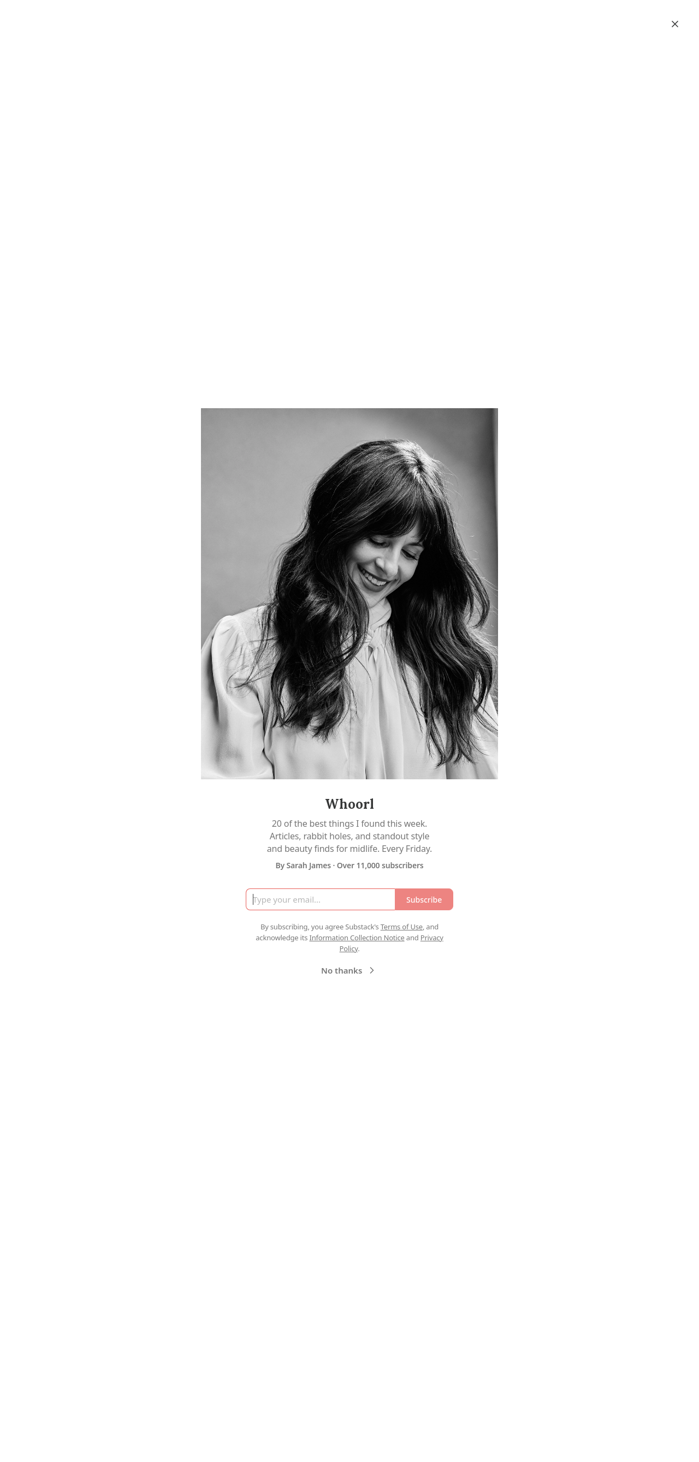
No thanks (349, 970)
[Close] (675, 24)
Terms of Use (402, 927)
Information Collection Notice (356, 937)
